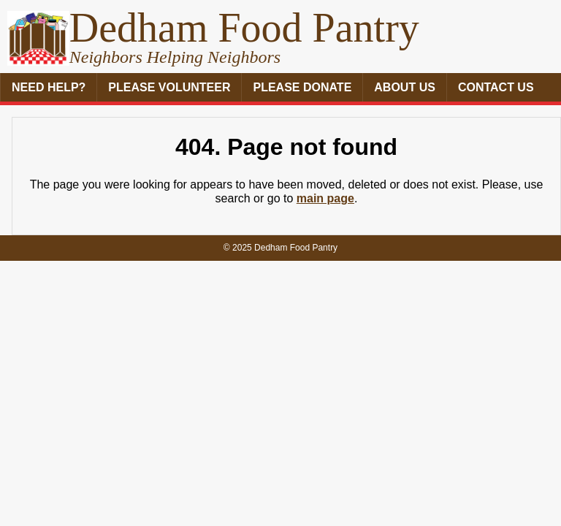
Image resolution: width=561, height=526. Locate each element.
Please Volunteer (169, 87)
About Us (404, 87)
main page (325, 198)
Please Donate (302, 87)
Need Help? (48, 87)
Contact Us (496, 87)
